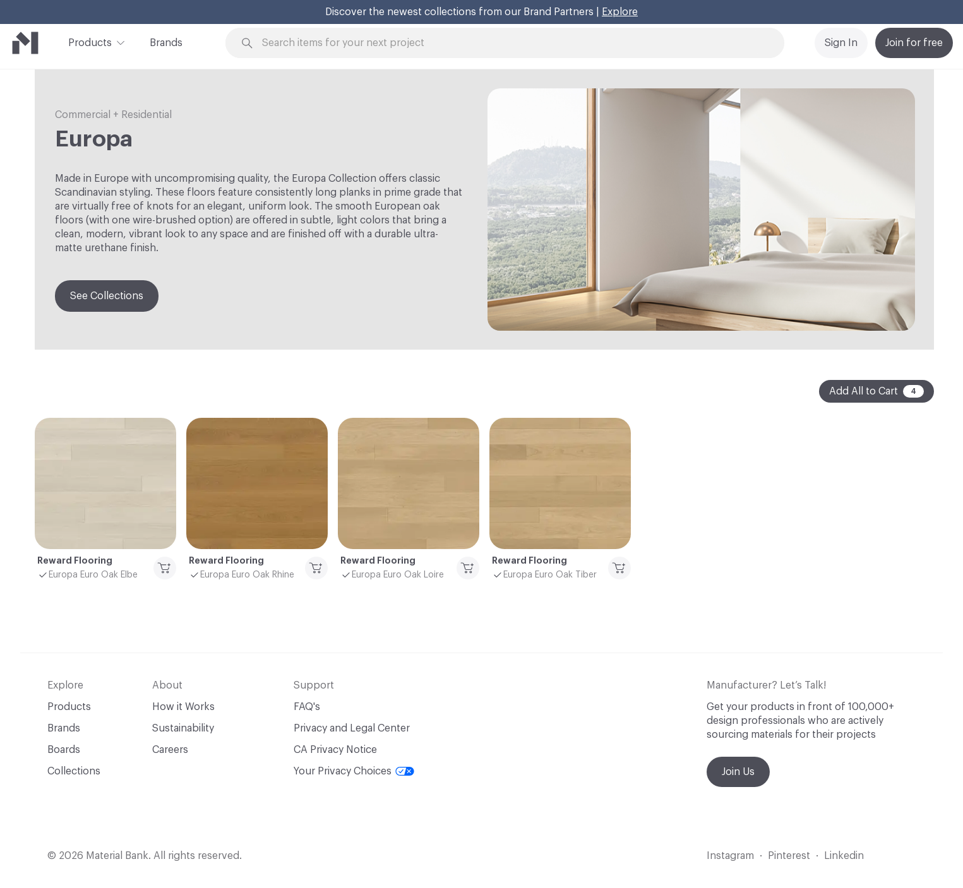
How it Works (183, 707)
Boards (63, 750)
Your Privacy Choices (354, 771)
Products (90, 41)
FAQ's (307, 707)
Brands (166, 43)
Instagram (730, 856)
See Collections (106, 296)
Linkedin (844, 856)
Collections (73, 771)
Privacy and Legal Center (352, 728)
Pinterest (789, 856)
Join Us (738, 772)
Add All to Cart (876, 391)
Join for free (914, 43)
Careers (170, 750)
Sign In (841, 43)
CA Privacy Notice (335, 750)
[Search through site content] (512, 43)
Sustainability (183, 728)
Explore (620, 12)
